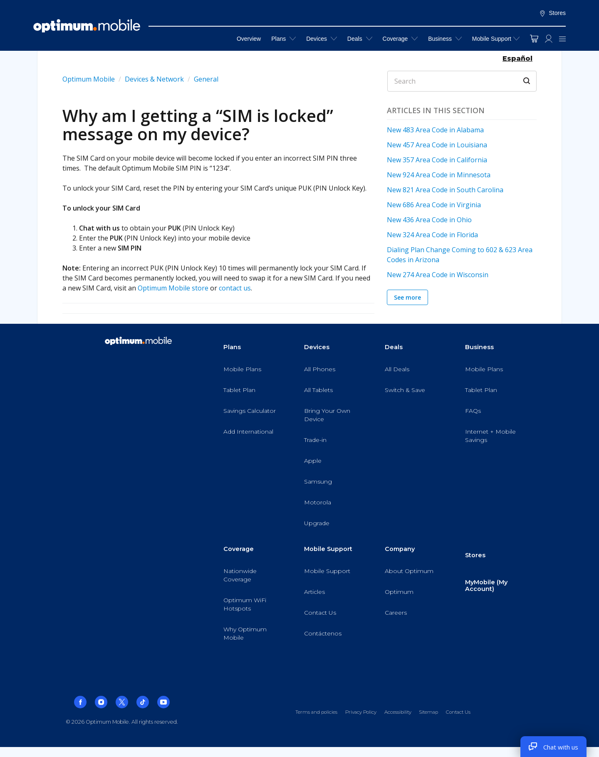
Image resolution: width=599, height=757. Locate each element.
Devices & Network (154, 79)
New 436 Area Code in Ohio (429, 219)
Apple (313, 460)
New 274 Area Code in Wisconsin (437, 274)
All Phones (319, 369)
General (206, 79)
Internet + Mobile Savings (490, 436)
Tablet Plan (239, 390)
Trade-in (315, 440)
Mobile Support (491, 38)
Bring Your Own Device (327, 415)
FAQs (473, 410)
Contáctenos (323, 633)
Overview (249, 38)
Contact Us (320, 612)
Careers (396, 612)
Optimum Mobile (88, 79)
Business (445, 38)
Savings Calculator (249, 410)
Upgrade (316, 523)
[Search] (462, 81)
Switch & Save (405, 390)
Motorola (317, 502)
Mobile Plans (242, 369)
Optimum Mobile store (173, 288)
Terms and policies (316, 712)
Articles (314, 592)
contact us (235, 288)
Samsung (318, 481)
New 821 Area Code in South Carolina (445, 189)
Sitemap (428, 712)
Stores (552, 13)
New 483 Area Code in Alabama (435, 129)
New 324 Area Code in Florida (432, 234)
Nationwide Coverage (240, 575)
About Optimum (409, 571)
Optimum (399, 592)
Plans (283, 38)
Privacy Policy (360, 712)
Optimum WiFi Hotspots (244, 604)
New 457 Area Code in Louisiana (437, 144)
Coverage (400, 38)
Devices (321, 38)
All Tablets (318, 390)
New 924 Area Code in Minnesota (438, 174)
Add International (248, 431)
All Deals (397, 369)
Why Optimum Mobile (245, 633)
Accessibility (397, 712)
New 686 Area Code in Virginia (434, 204)
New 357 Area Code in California (437, 159)
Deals (359, 38)
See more (407, 297)
